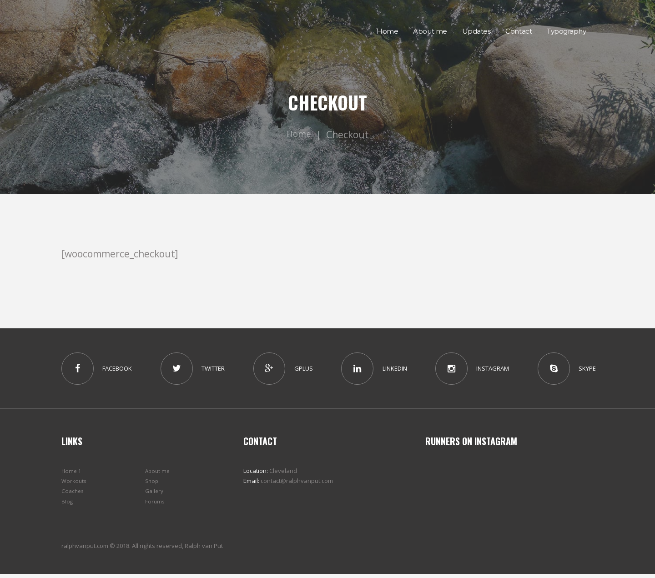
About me (158, 475)
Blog (67, 505)
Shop (152, 485)
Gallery (155, 495)
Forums (155, 505)
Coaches (73, 495)
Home (299, 134)
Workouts (74, 485)
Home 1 (71, 475)
